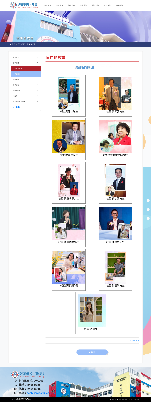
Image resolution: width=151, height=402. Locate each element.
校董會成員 (18, 68)
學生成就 (84, 5)
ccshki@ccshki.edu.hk (41, 393)
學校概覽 (48, 5)
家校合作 (108, 5)
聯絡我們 (120, 5)
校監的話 (17, 74)
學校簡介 (25, 57)
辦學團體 (26, 62)
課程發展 (72, 5)
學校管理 (25, 84)
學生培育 (60, 5)
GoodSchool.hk (134, 399)
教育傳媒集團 (123, 399)
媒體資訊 (96, 5)
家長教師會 (25, 90)
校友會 (25, 95)
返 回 (16, 107)
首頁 (13, 44)
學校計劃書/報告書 (25, 101)
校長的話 (16, 79)
